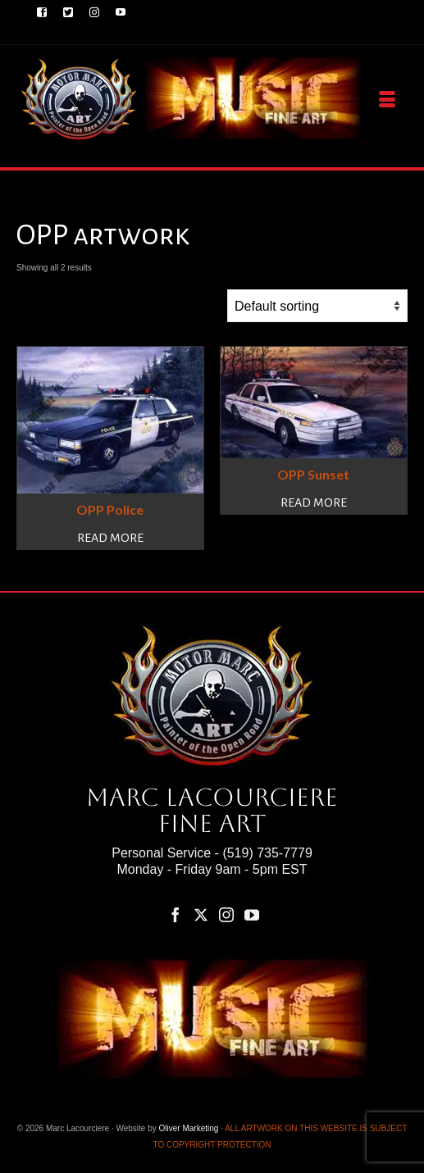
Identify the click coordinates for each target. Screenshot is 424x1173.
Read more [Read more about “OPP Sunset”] (313, 502)
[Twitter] (200, 915)
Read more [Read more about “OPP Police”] (110, 537)
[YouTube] (251, 915)
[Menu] (387, 100)
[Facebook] (175, 915)
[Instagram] (226, 915)
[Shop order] (317, 305)
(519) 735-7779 (267, 853)
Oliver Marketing (189, 1128)
